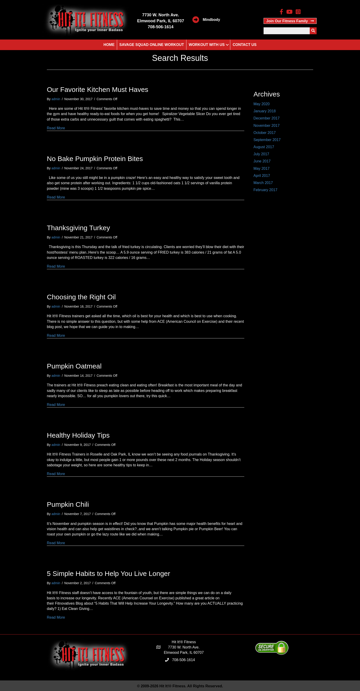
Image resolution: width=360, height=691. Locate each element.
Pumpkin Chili (68, 504)
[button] (290, 21)
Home (109, 45)
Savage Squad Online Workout (151, 45)
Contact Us (244, 45)
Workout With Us (207, 45)
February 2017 (265, 190)
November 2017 (266, 125)
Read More (56, 128)
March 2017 (263, 183)
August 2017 (263, 147)
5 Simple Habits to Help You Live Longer (108, 573)
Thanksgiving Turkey (78, 228)
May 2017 (261, 168)
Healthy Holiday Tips (78, 435)
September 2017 (267, 140)
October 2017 (264, 133)
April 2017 (261, 176)
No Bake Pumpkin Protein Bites (95, 158)
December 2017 (266, 118)
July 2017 (261, 154)
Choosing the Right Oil (81, 297)
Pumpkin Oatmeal (74, 366)
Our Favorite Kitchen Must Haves (97, 89)
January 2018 (264, 111)
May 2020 (261, 104)
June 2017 (262, 161)
